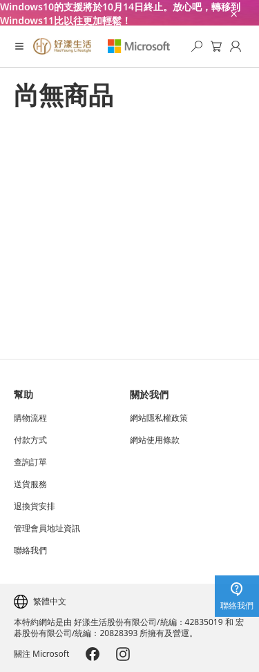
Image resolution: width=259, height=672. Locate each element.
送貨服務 (30, 484)
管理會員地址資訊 (47, 528)
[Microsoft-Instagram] (123, 654)
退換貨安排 (34, 506)
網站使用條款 (155, 440)
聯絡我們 (30, 550)
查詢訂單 (30, 462)
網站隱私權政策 (159, 418)
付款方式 (30, 440)
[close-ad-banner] (233, 13)
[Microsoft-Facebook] (92, 654)
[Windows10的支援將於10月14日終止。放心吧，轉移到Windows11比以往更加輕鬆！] (129, 13)
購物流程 (30, 418)
